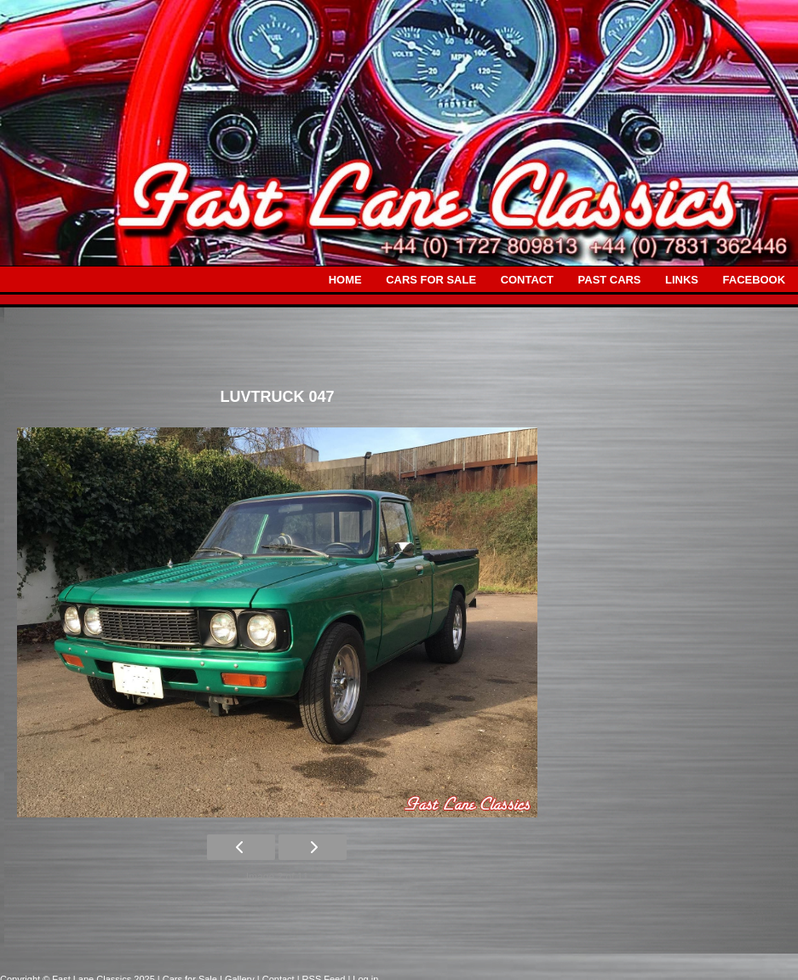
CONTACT (527, 279)
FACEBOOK (754, 279)
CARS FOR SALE (431, 279)
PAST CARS (609, 279)
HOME (345, 279)
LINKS (681, 279)
